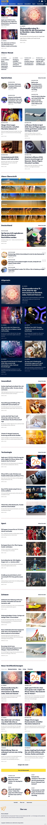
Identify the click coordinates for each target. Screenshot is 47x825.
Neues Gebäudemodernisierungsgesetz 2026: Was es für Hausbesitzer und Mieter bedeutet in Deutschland (12, 631)
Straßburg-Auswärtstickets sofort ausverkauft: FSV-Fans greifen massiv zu (12, 576)
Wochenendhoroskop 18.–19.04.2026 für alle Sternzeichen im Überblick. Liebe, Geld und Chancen (32, 31)
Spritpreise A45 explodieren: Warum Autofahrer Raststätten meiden (12, 235)
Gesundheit (6, 381)
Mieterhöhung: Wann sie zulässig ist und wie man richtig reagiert (11, 752)
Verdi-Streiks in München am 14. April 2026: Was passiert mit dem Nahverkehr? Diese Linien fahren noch (38, 100)
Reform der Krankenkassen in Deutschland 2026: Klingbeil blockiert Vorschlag (36, 86)
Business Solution (12, 669)
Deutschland (5, 182)
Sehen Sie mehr (42, 78)
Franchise (30, 669)
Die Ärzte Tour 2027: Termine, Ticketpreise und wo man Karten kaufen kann (34, 329)
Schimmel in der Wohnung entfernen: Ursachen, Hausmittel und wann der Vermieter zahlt (11, 601)
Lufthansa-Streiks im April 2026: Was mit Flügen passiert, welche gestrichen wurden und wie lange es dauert (35, 128)
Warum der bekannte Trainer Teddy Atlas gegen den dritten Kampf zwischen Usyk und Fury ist (15, 792)
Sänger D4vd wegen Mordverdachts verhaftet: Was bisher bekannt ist (10, 127)
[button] (39, 1)
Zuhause (4, 204)
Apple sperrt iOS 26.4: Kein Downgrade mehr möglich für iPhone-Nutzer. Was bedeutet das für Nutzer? (12, 459)
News (20, 669)
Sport (4, 219)
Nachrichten (6, 78)
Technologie (4, 17)
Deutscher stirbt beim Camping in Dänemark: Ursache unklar (14, 86)
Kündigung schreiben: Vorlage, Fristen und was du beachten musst (17, 63)
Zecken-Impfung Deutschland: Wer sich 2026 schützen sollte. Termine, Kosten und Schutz (12, 388)
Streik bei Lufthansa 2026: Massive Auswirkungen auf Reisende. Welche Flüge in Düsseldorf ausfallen (34, 160)
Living (24, 669)
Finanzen (3, 747)
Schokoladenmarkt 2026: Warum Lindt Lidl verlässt (10, 158)
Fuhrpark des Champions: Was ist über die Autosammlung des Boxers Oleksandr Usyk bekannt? (38, 780)
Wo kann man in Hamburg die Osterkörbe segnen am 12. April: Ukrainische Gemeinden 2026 (34, 363)
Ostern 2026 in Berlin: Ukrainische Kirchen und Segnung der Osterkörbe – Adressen (5, 64)
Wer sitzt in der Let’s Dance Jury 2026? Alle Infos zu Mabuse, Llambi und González (9, 44)
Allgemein (3, 40)
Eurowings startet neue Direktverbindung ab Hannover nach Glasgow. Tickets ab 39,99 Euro (11, 648)
